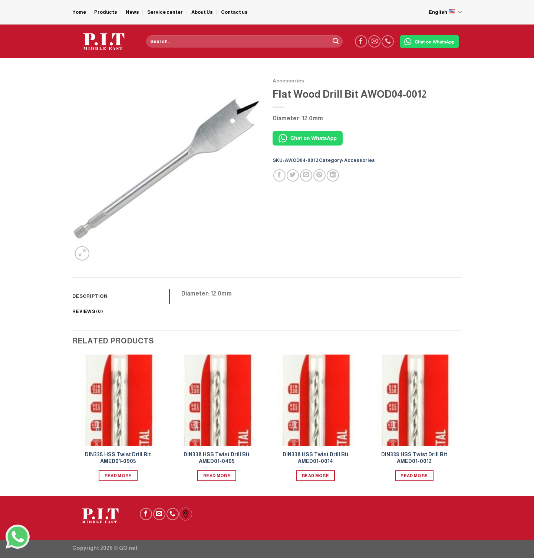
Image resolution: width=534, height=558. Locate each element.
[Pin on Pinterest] (319, 175)
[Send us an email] (374, 41)
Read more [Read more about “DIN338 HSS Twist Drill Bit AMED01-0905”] (118, 475)
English (445, 12)
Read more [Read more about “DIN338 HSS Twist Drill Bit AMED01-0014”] (315, 475)
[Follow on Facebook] (361, 41)
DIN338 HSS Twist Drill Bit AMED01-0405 (217, 457)
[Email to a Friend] (306, 175)
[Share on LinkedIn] (333, 175)
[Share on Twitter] (293, 175)
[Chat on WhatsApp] (429, 41)
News (132, 12)
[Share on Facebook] (279, 175)
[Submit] (335, 41)
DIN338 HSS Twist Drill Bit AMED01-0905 (118, 457)
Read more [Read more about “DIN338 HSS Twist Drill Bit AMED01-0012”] (414, 475)
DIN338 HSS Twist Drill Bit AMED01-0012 (414, 457)
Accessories (288, 81)
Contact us (234, 12)
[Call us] (388, 41)
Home (79, 12)
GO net (128, 548)
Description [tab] (90, 296)
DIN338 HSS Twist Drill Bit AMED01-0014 (316, 457)
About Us (202, 12)
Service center (165, 12)
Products (105, 12)
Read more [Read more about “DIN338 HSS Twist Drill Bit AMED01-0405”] (216, 475)
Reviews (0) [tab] (87, 311)
